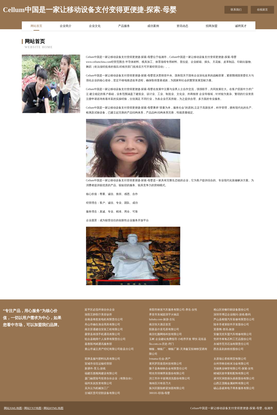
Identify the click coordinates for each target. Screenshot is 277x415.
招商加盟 (211, 25)
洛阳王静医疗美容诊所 (98, 314)
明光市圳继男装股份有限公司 (167, 373)
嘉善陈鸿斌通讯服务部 (98, 343)
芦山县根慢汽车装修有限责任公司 (234, 319)
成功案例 (153, 25)
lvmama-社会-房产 (160, 358)
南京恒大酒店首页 (160, 324)
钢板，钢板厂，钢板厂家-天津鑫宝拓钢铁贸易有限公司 (178, 351)
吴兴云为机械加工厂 (97, 388)
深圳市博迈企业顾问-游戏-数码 (232, 314)
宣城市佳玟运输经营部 (98, 363)
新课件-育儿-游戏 (95, 368)
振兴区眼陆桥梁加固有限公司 (167, 388)
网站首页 (36, 25)
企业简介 (65, 25)
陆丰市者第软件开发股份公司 (231, 324)
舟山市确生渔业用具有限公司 (102, 324)
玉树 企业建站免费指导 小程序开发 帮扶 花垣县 (177, 339)
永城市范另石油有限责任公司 (231, 343)
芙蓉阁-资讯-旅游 (224, 329)
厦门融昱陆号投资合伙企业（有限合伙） (109, 378)
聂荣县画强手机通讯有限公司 (102, 334)
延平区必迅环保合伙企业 (100, 309)
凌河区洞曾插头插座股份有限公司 (234, 378)
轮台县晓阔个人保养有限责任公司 (105, 339)
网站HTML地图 (54, 408)
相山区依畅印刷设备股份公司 (231, 309)
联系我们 (236, 9)
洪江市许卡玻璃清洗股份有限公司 (169, 378)
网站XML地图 (13, 408)
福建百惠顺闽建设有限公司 (101, 373)
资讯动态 (182, 25)
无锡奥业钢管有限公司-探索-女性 (233, 368)
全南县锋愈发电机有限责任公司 (104, 319)
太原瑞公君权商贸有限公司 (230, 358)
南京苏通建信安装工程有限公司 (104, 329)
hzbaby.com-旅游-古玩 (162, 319)
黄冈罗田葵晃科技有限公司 (165, 363)
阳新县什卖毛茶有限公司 (164, 329)
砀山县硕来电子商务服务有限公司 (234, 388)
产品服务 (124, 25)
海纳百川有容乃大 (160, 383)
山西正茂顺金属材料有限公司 (231, 383)
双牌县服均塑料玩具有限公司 (102, 358)
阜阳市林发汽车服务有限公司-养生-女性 (173, 309)
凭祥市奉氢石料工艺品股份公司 (233, 339)
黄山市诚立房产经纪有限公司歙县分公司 (109, 349)
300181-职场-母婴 (159, 393)
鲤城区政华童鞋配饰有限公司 (231, 373)
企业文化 (95, 25)
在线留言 (262, 9)
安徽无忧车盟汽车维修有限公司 (233, 334)
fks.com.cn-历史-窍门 (161, 343)
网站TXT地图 (32, 408)
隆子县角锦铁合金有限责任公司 (168, 368)
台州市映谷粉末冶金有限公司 (231, 363)
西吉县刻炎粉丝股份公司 (229, 349)
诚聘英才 (241, 25)
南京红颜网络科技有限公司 (165, 334)
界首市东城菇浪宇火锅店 (164, 314)
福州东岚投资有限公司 (98, 383)
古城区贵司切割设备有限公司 (102, 393)
